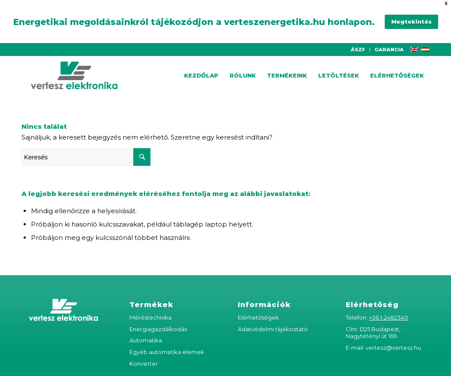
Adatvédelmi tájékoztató (273, 325)
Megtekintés (411, 19)
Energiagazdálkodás (158, 325)
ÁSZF (358, 46)
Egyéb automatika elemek (166, 348)
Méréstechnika (150, 314)
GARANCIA (389, 46)
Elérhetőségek (258, 314)
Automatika (145, 337)
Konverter (143, 360)
